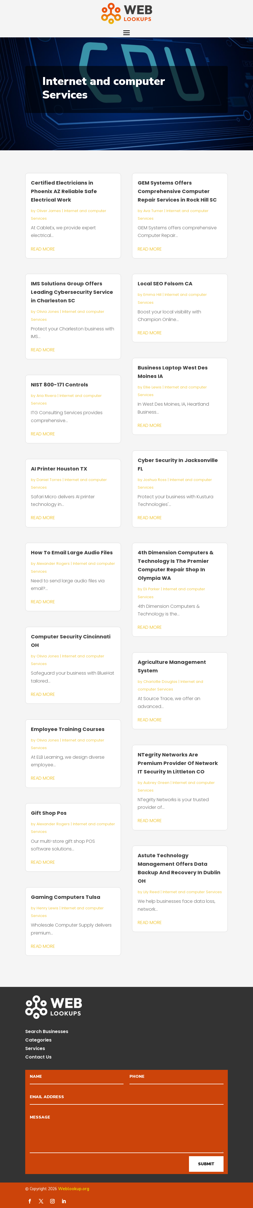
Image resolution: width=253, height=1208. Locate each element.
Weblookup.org (73, 1189)
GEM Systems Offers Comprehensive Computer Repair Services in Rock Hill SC (177, 191)
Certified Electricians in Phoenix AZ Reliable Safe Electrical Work (64, 191)
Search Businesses (46, 1032)
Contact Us (38, 1057)
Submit (206, 1164)
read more (43, 249)
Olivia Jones (48, 311)
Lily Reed (151, 892)
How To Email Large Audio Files (72, 552)
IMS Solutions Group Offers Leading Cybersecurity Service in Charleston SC (72, 292)
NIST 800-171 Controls (59, 384)
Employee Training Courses (68, 729)
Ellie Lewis (152, 387)
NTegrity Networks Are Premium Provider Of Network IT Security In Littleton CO (178, 763)
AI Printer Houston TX (59, 468)
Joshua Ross (155, 479)
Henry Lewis (47, 908)
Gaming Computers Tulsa (65, 897)
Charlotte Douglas (160, 681)
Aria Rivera (46, 395)
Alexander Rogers (53, 563)
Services (35, 1049)
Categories (38, 1040)
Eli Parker (151, 589)
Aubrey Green (156, 782)
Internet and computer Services (192, 892)
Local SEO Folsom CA (165, 283)
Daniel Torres (49, 479)
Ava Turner (153, 210)
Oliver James (49, 210)
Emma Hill (152, 294)
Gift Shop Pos (49, 812)
